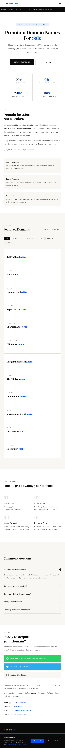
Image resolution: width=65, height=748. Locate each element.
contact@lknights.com (17, 675)
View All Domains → (52, 230)
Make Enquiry (45, 62)
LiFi (41, 238)
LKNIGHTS (11, 3)
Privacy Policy (22, 745)
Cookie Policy (11, 745)
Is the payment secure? (32, 602)
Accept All (38, 741)
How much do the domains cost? (32, 594)
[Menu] (60, 3)
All (6, 238)
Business (9, 243)
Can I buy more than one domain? (32, 609)
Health (50, 238)
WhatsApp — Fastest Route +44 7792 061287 (26, 658)
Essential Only (53, 741)
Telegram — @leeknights (17, 667)
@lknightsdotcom (20, 714)
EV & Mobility (30, 238)
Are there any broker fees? (32, 569)
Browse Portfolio (22, 62)
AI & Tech (16, 238)
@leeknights (18, 706)
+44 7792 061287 (20, 703)
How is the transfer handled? (32, 586)
